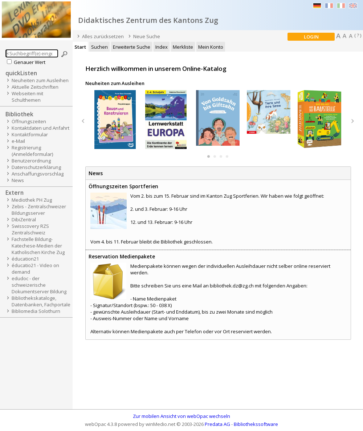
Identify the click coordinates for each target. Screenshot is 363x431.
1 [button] (208, 156)
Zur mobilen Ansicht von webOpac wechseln (181, 416)
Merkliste (183, 47)
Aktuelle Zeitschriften (35, 87)
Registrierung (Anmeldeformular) (32, 150)
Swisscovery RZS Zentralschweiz (30, 229)
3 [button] (221, 156)
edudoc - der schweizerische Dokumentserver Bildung (39, 285)
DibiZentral (24, 219)
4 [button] (227, 156)
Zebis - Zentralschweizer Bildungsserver (39, 209)
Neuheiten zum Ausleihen (40, 80)
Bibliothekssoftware (256, 424)
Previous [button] (83, 121)
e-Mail (18, 141)
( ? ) (357, 35)
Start (80, 47)
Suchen (99, 47)
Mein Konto (210, 47)
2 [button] (214, 156)
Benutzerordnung (31, 160)
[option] (116, 119)
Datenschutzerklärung (36, 167)
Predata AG (217, 424)
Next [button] (352, 121)
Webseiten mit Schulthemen (27, 96)
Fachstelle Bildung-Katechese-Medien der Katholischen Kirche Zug (38, 245)
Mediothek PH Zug (32, 200)
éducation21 (25, 258)
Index (161, 47)
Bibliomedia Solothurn (36, 311)
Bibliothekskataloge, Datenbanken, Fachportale (41, 301)
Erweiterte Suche (131, 47)
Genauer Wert (29, 62)
